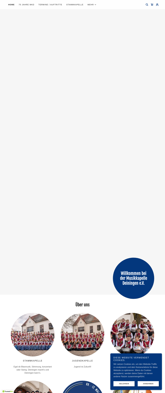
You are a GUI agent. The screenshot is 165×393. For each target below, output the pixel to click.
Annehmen (148, 384)
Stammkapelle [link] (75, 5)
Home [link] (11, 5)
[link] (152, 4)
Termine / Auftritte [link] (50, 5)
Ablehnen (124, 384)
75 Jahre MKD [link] (26, 5)
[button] (92, 4)
